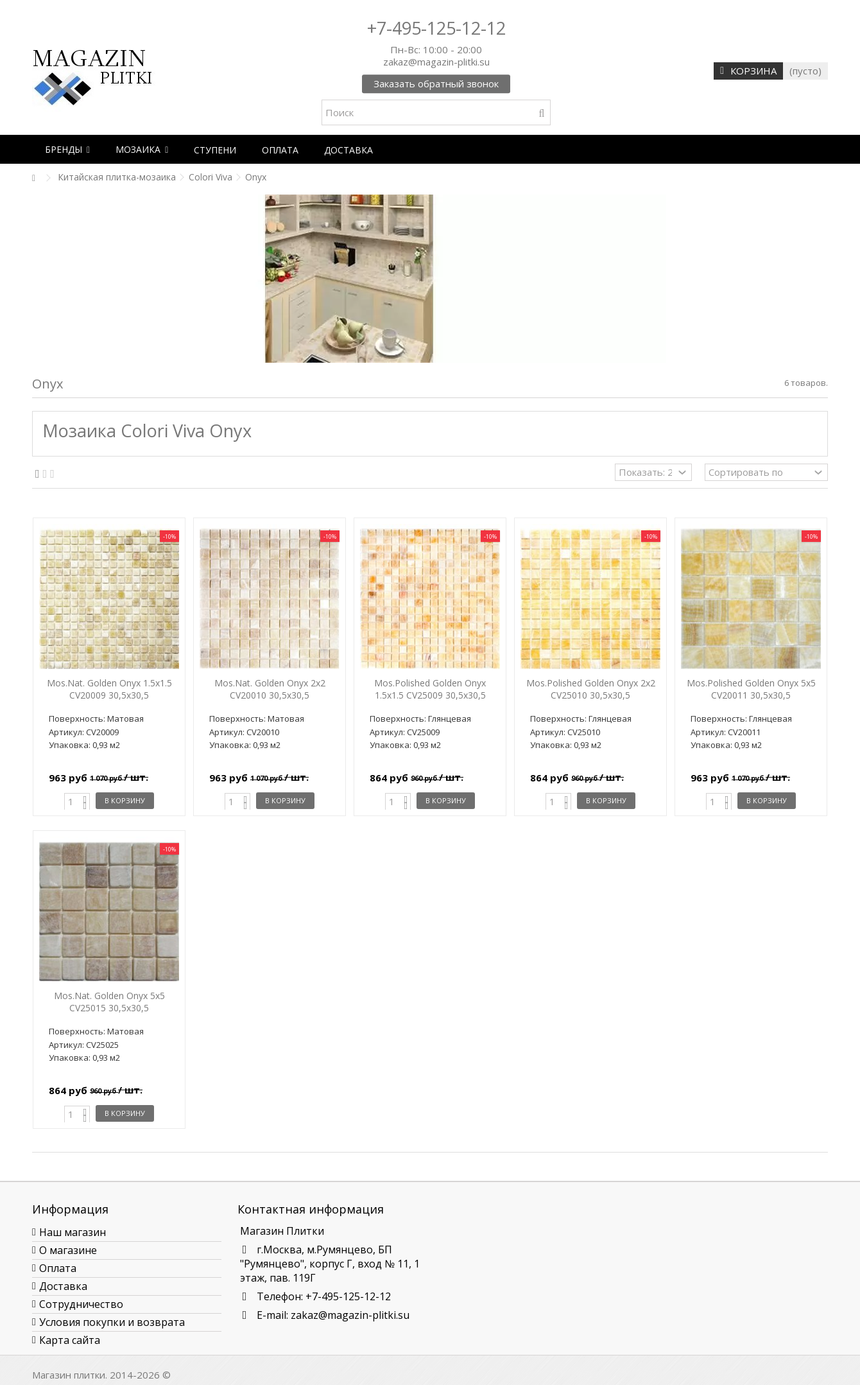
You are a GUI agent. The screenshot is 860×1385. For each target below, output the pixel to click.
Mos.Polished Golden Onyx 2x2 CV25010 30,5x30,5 (590, 689)
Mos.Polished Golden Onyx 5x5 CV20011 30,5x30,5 (751, 689)
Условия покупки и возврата (112, 1322)
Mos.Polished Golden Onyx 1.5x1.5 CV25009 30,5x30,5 (430, 689)
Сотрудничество (81, 1304)
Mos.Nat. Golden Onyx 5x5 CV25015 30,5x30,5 (109, 1001)
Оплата (57, 1268)
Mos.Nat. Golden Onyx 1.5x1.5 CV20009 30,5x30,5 (109, 689)
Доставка (63, 1286)
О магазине (68, 1250)
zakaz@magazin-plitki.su (350, 1315)
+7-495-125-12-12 (436, 28)
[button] (67, 149)
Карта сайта (69, 1340)
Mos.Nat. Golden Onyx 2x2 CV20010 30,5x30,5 (269, 689)
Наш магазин (72, 1232)
